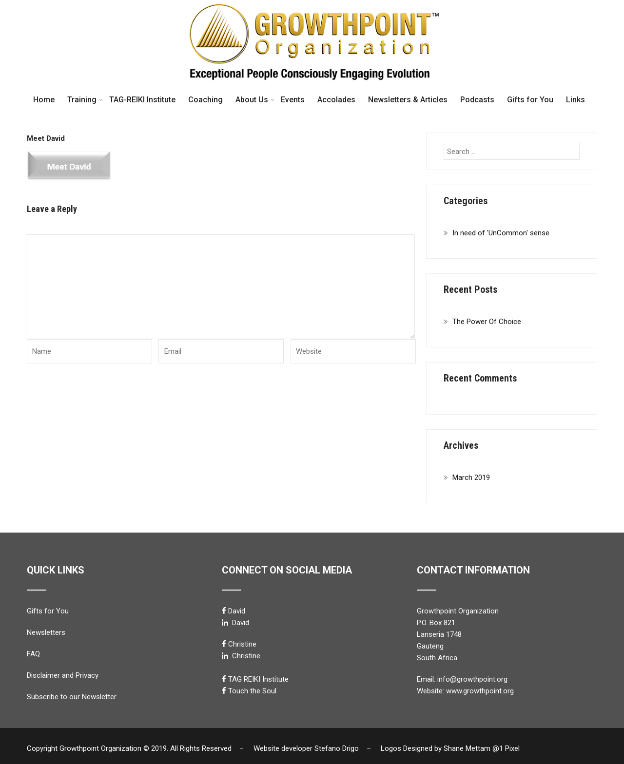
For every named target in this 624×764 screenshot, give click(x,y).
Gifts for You (530, 99)
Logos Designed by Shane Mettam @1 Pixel (453, 748)
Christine (242, 644)
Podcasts (477, 99)
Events (293, 99)
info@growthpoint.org (472, 679)
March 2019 (471, 477)
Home (44, 99)
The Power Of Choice (486, 321)
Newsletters (46, 632)
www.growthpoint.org (480, 691)
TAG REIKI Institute (258, 679)
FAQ (33, 653)
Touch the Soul (252, 691)
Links (575, 99)
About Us (254, 99)
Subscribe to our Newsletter (72, 696)
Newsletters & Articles (408, 99)
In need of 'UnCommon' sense (500, 233)
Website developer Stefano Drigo (306, 748)
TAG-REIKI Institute (142, 99)
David (236, 611)
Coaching (205, 99)
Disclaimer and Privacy (62, 675)
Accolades (336, 99)
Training (85, 99)
